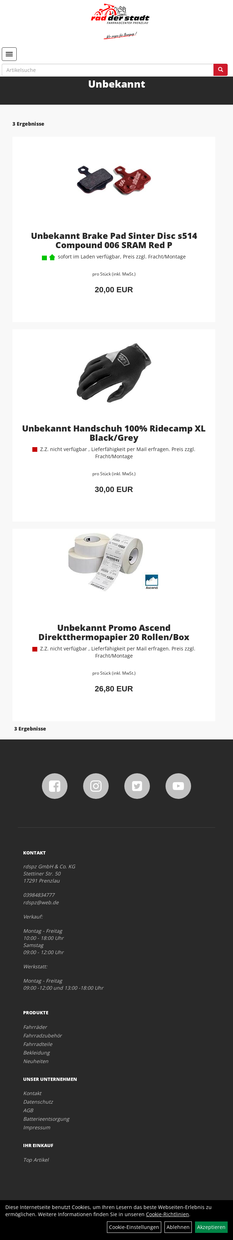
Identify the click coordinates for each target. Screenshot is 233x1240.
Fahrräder (35, 1027)
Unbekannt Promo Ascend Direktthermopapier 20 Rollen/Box (113, 632)
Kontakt (32, 1093)
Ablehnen (178, 1227)
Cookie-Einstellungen (134, 1227)
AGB (28, 1110)
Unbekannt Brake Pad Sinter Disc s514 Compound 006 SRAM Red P (114, 240)
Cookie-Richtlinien (167, 1214)
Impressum (36, 1127)
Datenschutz (38, 1101)
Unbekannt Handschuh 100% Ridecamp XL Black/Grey (114, 432)
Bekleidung (36, 1052)
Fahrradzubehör (42, 1035)
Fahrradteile (37, 1044)
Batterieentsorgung (46, 1118)
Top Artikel (36, 1159)
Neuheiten (35, 1061)
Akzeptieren (211, 1227)
